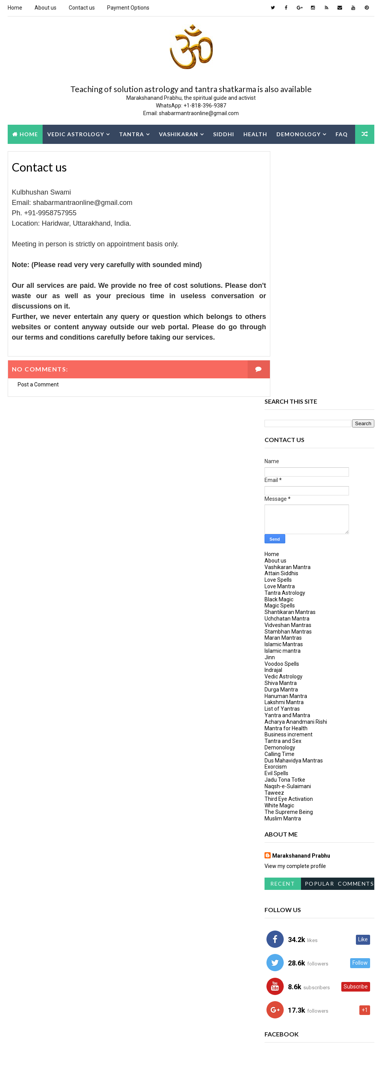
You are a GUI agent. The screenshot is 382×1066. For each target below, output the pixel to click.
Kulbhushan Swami (290, 922)
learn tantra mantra (293, 935)
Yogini (275, 1016)
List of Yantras (282, 463)
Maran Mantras (283, 392)
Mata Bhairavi (283, 976)
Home (15, 8)
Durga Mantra (281, 444)
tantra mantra (337, 976)
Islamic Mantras (284, 399)
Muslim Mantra (283, 572)
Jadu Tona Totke (285, 534)
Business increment (289, 489)
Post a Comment (38, 385)
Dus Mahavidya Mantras (294, 515)
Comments (356, 638)
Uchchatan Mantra (287, 373)
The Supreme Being (289, 566)
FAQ (342, 133)
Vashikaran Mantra (288, 321)
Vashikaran (178, 133)
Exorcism (276, 521)
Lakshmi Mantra (284, 457)
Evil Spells (276, 528)
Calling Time (279, 508)
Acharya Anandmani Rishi (296, 476)
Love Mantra (280, 341)
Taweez (274, 547)
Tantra (131, 133)
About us (45, 8)
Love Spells (278, 334)
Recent (282, 638)
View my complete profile (295, 620)
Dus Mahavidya (285, 895)
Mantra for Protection (295, 962)
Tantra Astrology (285, 347)
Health (255, 133)
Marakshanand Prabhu (301, 610)
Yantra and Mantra (287, 470)
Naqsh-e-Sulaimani (288, 540)
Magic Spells (280, 360)
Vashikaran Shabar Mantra (300, 1002)
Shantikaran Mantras (290, 366)
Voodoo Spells (282, 418)
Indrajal (273, 424)
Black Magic (279, 353)
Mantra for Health (286, 482)
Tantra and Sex (283, 495)
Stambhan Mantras (288, 386)
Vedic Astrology (75, 133)
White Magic (279, 560)
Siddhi (223, 133)
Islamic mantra (283, 405)
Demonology (298, 133)
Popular (319, 638)
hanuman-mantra (288, 908)
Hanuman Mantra (286, 450)
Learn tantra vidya (290, 949)
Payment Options (128, 8)
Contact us (82, 8)
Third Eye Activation (289, 553)
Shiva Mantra (281, 437)
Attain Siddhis (281, 328)
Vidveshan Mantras (288, 379)
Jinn (270, 412)
